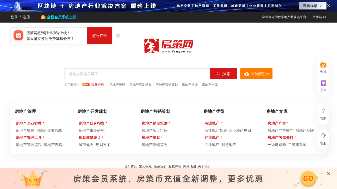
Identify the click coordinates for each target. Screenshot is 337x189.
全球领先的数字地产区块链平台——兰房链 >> (294, 17)
